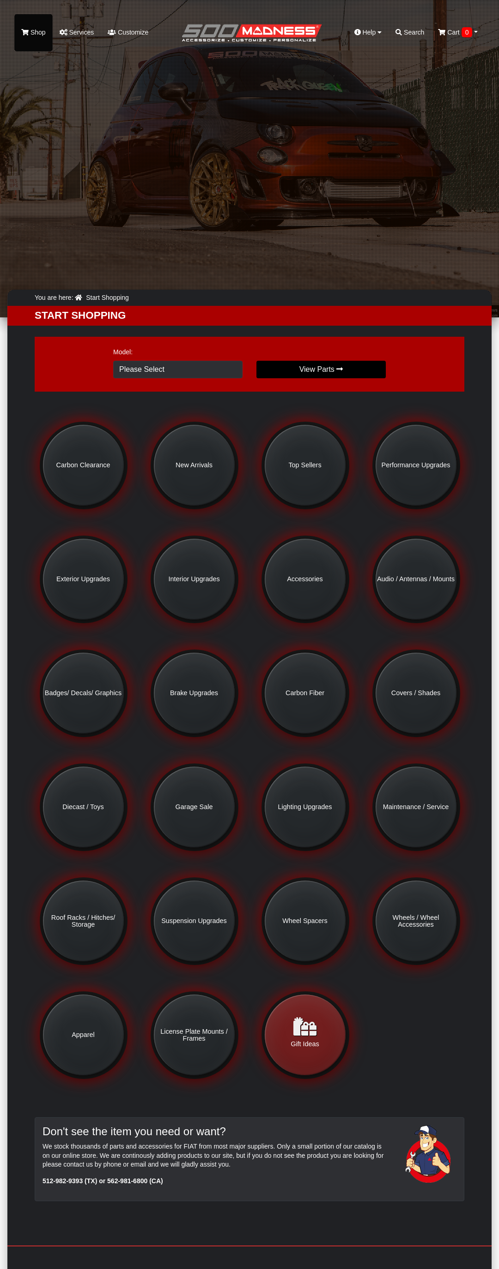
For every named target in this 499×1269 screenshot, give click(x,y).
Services (77, 32)
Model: (123, 352)
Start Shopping (107, 297)
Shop (33, 32)
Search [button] (410, 32)
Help (368, 32)
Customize (128, 32)
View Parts (321, 369)
